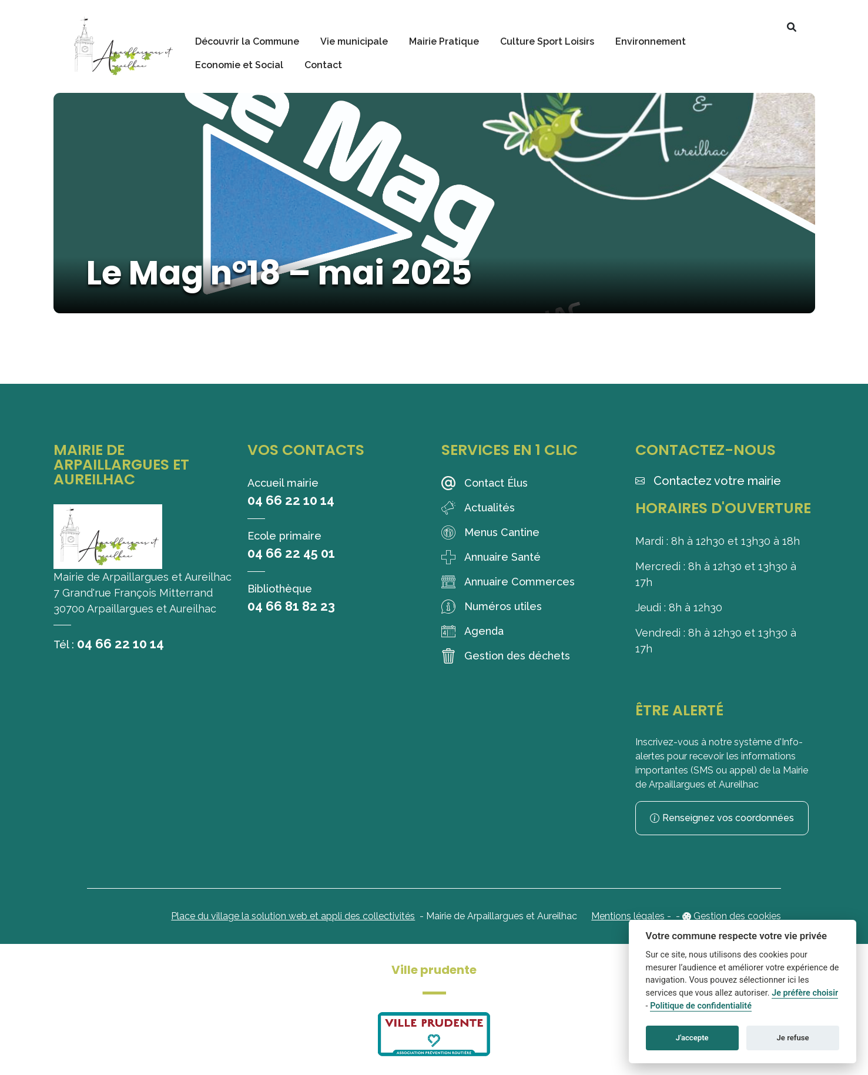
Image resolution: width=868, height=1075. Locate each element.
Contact (323, 65)
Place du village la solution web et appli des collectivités (293, 916)
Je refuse (793, 1037)
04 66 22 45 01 (291, 553)
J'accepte (692, 1037)
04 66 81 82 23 (291, 606)
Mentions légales (628, 916)
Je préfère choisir (805, 993)
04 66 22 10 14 (120, 643)
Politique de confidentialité (701, 1006)
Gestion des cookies (737, 916)
